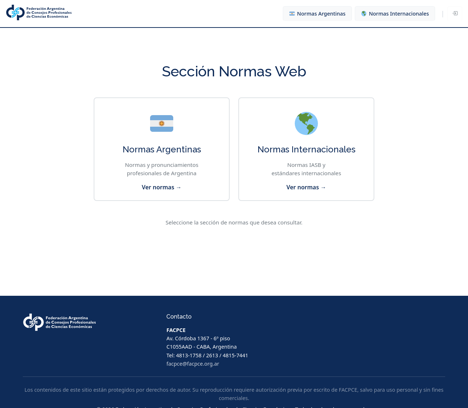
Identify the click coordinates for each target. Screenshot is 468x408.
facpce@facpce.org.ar (192, 363)
